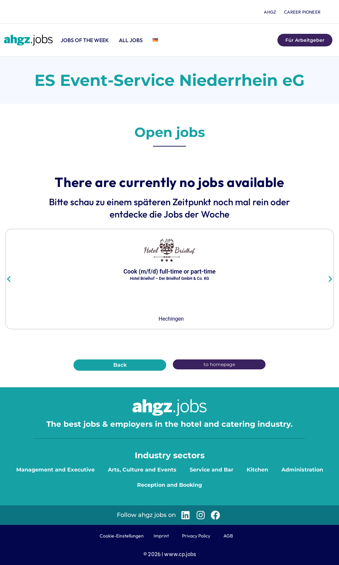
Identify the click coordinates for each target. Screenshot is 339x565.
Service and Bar (211, 470)
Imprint (161, 536)
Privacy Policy (196, 536)
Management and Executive (55, 470)
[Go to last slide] (9, 279)
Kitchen (257, 470)
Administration (302, 470)
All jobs (131, 40)
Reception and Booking (169, 485)
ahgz (270, 12)
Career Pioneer (302, 12)
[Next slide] (330, 279)
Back (120, 365)
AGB (228, 536)
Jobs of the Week (85, 40)
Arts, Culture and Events (142, 470)
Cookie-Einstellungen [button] (122, 536)
